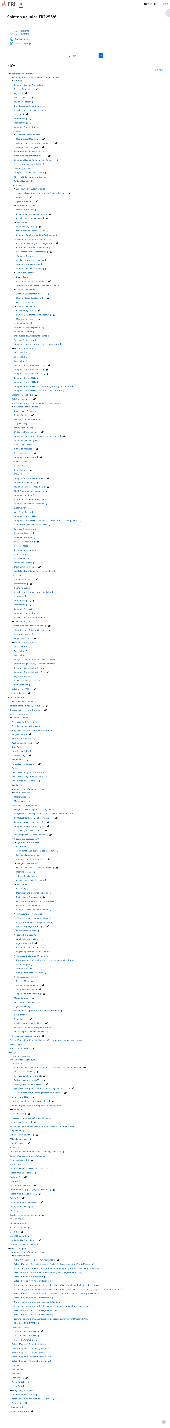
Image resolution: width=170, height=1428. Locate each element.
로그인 (165, 4)
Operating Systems (28, 168)
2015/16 (24, 1063)
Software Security (28, 558)
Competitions (24, 1109)
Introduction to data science (30, 780)
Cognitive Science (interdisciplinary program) (38, 730)
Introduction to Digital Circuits (33, 106)
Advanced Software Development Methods (39, 1027)
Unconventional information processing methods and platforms (51, 960)
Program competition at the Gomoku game (37, 1118)
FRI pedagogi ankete (25, 1139)
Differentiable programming (31, 1036)
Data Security (26, 554)
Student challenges (26, 1056)
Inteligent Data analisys (33, 863)
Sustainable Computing (30, 537)
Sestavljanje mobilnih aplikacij (33, 1084)
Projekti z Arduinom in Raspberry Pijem (35, 1101)
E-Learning (27, 888)
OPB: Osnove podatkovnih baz (33, 164)
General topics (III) (24, 1411)
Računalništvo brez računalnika (34, 1076)
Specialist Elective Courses (32, 406)
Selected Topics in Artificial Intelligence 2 (38, 1314)
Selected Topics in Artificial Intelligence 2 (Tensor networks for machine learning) (52, 1040)
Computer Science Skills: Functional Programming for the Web (48, 386)
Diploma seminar (28, 323)
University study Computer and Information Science (41, 77)
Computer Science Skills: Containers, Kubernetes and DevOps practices (52, 520)
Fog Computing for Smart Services (35, 834)
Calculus (24, 114)
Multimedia (27, 222)
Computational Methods (33, 977)
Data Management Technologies (37, 251)
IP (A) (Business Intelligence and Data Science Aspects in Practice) (49, 813)
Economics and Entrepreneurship (35, 327)
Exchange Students (24, 1223)
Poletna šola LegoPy (29, 1071)
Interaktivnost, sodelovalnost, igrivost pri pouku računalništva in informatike (54, 1067)
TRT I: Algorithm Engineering (33, 1002)
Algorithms (27, 846)
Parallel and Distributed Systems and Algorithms (42, 571)
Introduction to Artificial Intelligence (36, 335)
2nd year (24, 131)
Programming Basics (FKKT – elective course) (36, 1168)
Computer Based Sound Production (38, 909)
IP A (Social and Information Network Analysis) (41, 659)
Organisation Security (30, 550)
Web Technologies (28, 512)
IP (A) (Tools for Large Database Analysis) (38, 817)
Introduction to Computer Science (35, 617)
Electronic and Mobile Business (34, 419)
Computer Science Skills (31, 378)
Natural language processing (35, 926)
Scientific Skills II (25, 1386)
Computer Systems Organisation (35, 172)
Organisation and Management (36, 214)
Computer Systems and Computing (38, 956)
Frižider (19, 1147)
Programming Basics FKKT (28, 1172)
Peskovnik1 (21, 1177)
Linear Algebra (26, 97)
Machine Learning (30, 871)
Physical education (28, 676)
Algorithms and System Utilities (36, 188)
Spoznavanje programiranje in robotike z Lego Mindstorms (46, 1088)
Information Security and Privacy (37, 947)
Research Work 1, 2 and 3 (31, 1339)
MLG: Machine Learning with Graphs (36, 365)
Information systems (31, 205)
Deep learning (24, 755)
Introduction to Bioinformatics (36, 880)
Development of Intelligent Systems (38, 314)
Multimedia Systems (31, 226)
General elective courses (31, 348)
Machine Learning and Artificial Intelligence (37, 1398)
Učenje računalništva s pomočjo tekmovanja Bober (43, 1092)
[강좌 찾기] (83, 55)
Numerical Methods (29, 448)
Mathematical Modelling (33, 139)
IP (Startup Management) (31, 432)
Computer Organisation (31, 457)
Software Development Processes (37, 293)
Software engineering (32, 289)
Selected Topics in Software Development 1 (37, 1356)
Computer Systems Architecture (34, 85)
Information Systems (29, 427)
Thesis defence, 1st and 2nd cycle (31, 710)
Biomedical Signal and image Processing (40, 922)
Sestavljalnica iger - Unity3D (32, 1080)
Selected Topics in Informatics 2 (34, 1276)
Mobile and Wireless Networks (36, 260)
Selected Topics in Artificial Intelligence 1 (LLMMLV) (43, 1310)
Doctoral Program (24, 1248)
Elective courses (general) (31, 805)
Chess (18, 1210)
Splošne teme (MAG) (25, 1048)
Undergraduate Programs (27, 73)
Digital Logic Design (29, 444)
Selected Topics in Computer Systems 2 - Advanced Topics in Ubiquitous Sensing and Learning (62, 1293)
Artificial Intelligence (31, 306)
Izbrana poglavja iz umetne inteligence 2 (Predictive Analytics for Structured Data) (57, 1318)
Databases (25, 596)
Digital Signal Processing (31, 411)
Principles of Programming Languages (39, 143)
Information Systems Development (38, 247)
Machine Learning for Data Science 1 (34, 772)
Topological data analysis (33, 993)
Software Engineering (30, 340)
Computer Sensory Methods (35, 913)
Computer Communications (32, 127)
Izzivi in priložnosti (24, 1160)
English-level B (26, 356)
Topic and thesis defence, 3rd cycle (31, 705)
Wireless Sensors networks (34, 939)
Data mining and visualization (33, 830)
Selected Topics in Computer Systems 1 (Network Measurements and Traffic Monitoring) (60, 1264)
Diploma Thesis (23, 693)
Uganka (19, 1231)
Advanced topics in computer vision (38, 918)
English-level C (26, 361)
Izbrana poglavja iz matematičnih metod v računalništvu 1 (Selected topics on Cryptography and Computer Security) (72, 1289)
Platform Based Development (35, 298)
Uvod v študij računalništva (28, 1240)
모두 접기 (153, 70)
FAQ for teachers (27, 33)
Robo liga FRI (24, 1113)
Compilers (26, 197)
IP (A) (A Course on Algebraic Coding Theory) (40, 809)
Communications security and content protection (42, 344)
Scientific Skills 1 (25, 1382)
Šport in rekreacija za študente (30, 1215)
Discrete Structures (28, 89)
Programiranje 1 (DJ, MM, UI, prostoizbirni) (35, 1189)
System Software (29, 201)
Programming (24, 734)
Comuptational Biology (26, 1206)
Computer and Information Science (34, 789)
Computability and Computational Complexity (41, 160)
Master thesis (22, 1044)
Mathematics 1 (26, 796)
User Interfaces (27, 545)
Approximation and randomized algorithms (41, 850)
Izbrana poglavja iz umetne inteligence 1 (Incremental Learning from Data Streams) (58, 1306)
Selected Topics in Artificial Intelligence (33, 1156)
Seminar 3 (22, 1373)
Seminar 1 (22, 1365)
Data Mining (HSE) (26, 1097)
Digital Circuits (26, 415)
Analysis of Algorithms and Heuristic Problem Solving (46, 193)
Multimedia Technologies (31, 440)
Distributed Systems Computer (36, 281)
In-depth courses (28, 1255)
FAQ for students (27, 30)
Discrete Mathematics (32, 981)
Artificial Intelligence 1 (28, 738)
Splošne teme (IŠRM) (27, 394)
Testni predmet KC (24, 1227)
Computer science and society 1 (34, 822)
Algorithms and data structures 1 (35, 151)
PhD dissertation (23, 1407)
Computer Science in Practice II (34, 373)
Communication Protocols (34, 264)
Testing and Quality (29, 533)
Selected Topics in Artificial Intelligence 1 (38, 1280)
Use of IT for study (24, 1236)
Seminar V (22, 1377)
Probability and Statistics (31, 181)
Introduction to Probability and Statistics (38, 592)
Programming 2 (27, 122)
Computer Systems (30, 272)
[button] (151, 4)
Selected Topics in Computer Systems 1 (35, 1344)
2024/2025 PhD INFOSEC (31, 1335)
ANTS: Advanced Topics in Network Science (39, 1259)
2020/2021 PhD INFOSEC (31, 1331)
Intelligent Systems (30, 310)
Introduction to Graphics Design (36, 230)
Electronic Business (30, 209)
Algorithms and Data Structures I (35, 625)
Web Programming (30, 302)
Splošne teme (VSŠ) (26, 689)
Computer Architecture (30, 609)
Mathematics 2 (24, 759)
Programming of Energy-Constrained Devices (40, 663)
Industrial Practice (28, 634)
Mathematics (26, 583)
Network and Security (32, 934)
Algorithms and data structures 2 (35, 155)
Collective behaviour (31, 989)
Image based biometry (32, 930)
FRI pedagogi (22, 1130)
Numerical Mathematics (33, 985)
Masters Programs (24, 714)
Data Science (24, 747)
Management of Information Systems (39, 239)
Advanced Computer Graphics (35, 905)
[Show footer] (164, 1422)
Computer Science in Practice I (34, 369)
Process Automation (29, 482)
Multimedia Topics (28, 101)
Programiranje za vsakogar (28, 1193)
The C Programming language (33, 491)
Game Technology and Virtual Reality (36, 524)
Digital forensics (29, 943)
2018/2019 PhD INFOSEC (31, 1323)
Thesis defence (23, 697)
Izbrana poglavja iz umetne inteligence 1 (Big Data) (43, 1302)
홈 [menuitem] (21, 4)
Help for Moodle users (26, 1185)
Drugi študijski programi (29, 1390)
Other (18, 1052)
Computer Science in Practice (29, 1202)
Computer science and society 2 (34, 826)
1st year (23, 80)
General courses (27, 1327)
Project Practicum (28, 638)
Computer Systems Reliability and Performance (43, 285)
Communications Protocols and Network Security (42, 436)
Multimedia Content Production (34, 486)
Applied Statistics (26, 717)
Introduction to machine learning (33, 726)
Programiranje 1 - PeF (25, 1122)
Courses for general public (30, 1059)
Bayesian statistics (26, 751)
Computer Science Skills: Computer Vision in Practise (44, 390)
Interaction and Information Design (38, 892)
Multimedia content (29, 331)
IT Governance (26, 461)
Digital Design (28, 277)
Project (21, 768)
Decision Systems (28, 453)
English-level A (26, 352)
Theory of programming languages (36, 1031)
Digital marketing (28, 1006)
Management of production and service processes (43, 1010)
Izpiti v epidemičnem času (27, 701)
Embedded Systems (29, 562)
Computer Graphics (29, 495)
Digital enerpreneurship (27, 1134)
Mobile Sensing (27, 998)
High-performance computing (35, 972)
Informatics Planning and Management (40, 243)
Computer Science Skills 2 (31, 516)
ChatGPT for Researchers (29, 1394)
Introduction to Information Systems (36, 110)
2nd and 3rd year (28, 621)
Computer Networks (31, 256)
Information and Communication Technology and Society (42, 1151)
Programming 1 (27, 118)
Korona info (21, 1164)
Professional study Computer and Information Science (42, 403)
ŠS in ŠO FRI (21, 1219)
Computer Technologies (33, 147)
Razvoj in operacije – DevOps (33, 680)
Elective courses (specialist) (32, 838)
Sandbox (20, 1181)
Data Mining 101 (25, 1403)
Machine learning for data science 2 (34, 776)
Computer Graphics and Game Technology (41, 235)
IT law (22, 474)
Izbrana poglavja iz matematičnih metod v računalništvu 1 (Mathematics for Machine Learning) (63, 1285)
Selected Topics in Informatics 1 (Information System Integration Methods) (54, 1272)
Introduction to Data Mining (35, 218)
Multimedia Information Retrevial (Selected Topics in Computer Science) (48, 1126)
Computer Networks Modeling (36, 268)
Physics (23, 93)
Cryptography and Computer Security (39, 951)
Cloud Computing (30, 964)
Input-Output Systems (30, 566)
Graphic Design (27, 423)
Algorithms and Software (33, 842)
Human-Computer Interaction (35, 859)
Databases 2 (25, 465)
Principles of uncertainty (29, 764)
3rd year (24, 185)
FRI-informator (22, 1143)
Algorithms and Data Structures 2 (35, 630)
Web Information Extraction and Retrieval (41, 901)
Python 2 (20, 1198)
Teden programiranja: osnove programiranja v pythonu (43, 1105)
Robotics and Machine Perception (35, 503)
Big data (21, 785)
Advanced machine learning (30, 721)
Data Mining (25, 470)
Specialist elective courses (34, 134)
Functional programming (33, 855)
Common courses (28, 792)
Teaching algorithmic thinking (33, 1023)
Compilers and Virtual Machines (34, 478)
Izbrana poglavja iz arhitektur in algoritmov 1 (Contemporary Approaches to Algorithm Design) (63, 1268)
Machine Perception (31, 319)
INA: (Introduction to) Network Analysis (40, 867)
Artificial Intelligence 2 (28, 743)
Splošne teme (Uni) (26, 399)
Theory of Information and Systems (36, 177)
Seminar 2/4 (23, 1369)
